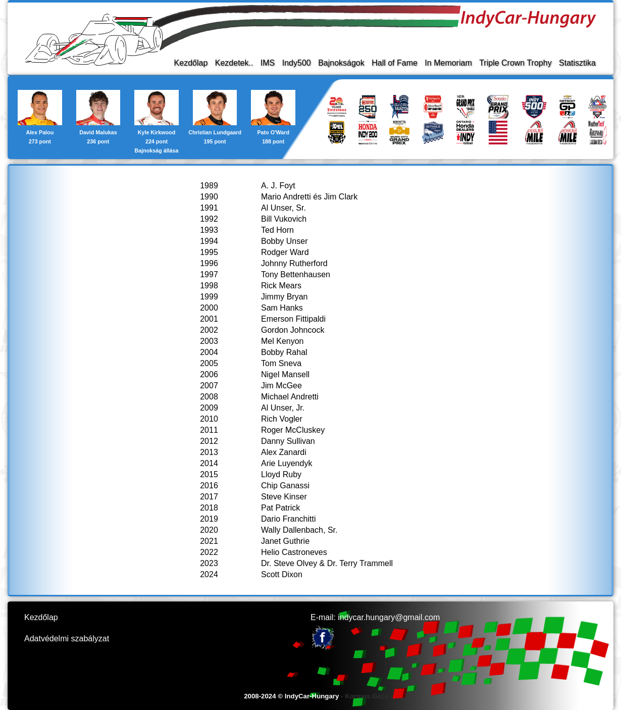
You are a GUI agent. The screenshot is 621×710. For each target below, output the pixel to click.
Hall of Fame (395, 63)
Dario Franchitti (288, 519)
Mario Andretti (286, 196)
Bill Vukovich (283, 219)
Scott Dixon (281, 574)
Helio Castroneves (294, 552)
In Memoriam (448, 63)
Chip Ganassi (285, 485)
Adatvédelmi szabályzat (66, 638)
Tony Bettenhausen (295, 274)
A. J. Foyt (278, 185)
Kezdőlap (191, 63)
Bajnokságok (341, 63)
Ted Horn (277, 230)
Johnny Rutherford (294, 263)
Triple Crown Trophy (515, 63)
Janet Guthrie (285, 541)
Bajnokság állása (157, 150)
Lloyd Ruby (281, 474)
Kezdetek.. (234, 63)
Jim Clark (341, 196)
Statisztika (577, 63)
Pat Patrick (280, 507)
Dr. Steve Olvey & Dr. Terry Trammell (327, 563)
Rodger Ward (285, 252)
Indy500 (296, 63)
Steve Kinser (284, 496)
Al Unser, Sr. (283, 208)
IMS (268, 63)
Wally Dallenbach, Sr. (299, 530)
